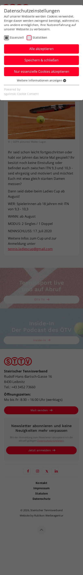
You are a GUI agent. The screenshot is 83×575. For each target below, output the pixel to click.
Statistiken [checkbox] (40, 37)
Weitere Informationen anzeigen (41, 80)
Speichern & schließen (41, 60)
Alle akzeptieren (41, 49)
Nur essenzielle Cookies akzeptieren (41, 71)
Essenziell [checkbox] (17, 37)
